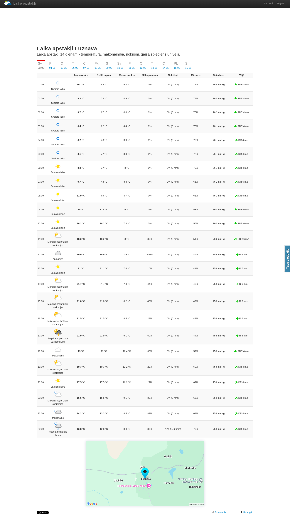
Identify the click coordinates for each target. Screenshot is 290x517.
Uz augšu (246, 512)
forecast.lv (220, 512)
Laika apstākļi (20, 3)
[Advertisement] (145, 26)
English (280, 3)
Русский (268, 3)
